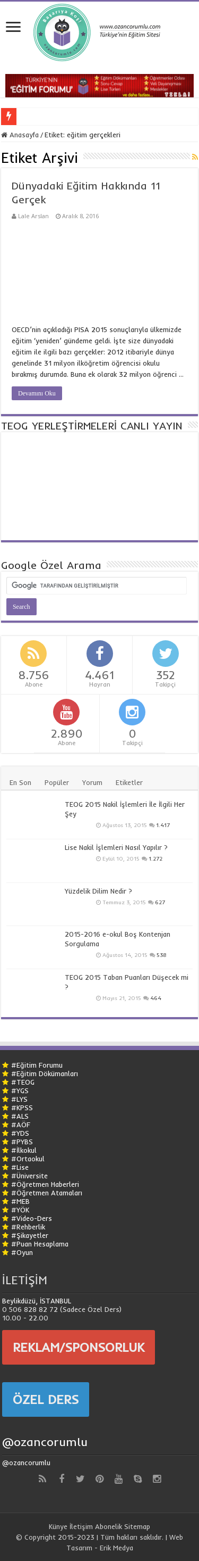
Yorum (92, 782)
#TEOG (22, 1082)
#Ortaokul (28, 1158)
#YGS (20, 1090)
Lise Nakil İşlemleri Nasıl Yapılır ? (116, 847)
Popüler (57, 782)
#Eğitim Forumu (37, 1065)
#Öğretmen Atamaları (46, 1192)
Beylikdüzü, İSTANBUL (36, 1300)
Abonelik (108, 1526)
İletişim (81, 1526)
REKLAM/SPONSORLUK (78, 1347)
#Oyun (22, 1252)
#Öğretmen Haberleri (45, 1184)
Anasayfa (20, 134)
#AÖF (20, 1124)
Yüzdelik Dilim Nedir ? (98, 891)
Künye (58, 1526)
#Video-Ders (31, 1218)
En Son (20, 782)
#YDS (20, 1133)
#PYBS (22, 1141)
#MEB (20, 1201)
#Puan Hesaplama (39, 1244)
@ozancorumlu (45, 1441)
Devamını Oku (37, 393)
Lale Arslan (33, 216)
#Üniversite (29, 1175)
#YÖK (20, 1209)
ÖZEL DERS (46, 1399)
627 (160, 902)
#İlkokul (24, 1150)
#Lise (20, 1167)
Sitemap (137, 1526)
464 (155, 998)
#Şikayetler (29, 1235)
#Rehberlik (28, 1227)
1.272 (155, 858)
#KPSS (22, 1107)
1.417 (163, 825)
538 (162, 955)
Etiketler (129, 782)
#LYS (19, 1099)
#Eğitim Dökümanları (44, 1073)
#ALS (20, 1116)
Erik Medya (116, 1547)
